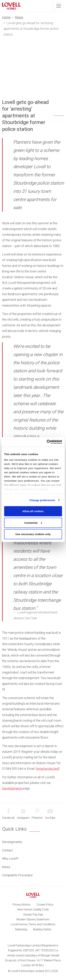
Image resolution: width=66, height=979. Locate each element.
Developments (12, 788)
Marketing (21, 929)
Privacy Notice (21, 904)
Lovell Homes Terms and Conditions (33, 924)
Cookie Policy (44, 904)
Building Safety (42, 929)
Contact (7, 850)
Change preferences (42, 500)
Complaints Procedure (17, 875)
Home (6, 17)
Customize (33, 522)
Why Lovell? (10, 858)
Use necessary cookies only (33, 534)
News (19, 17)
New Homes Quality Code (33, 909)
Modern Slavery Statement (33, 919)
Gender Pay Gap (33, 914)
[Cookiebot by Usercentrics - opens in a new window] (47, 442)
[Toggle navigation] (58, 6)
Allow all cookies (33, 511)
